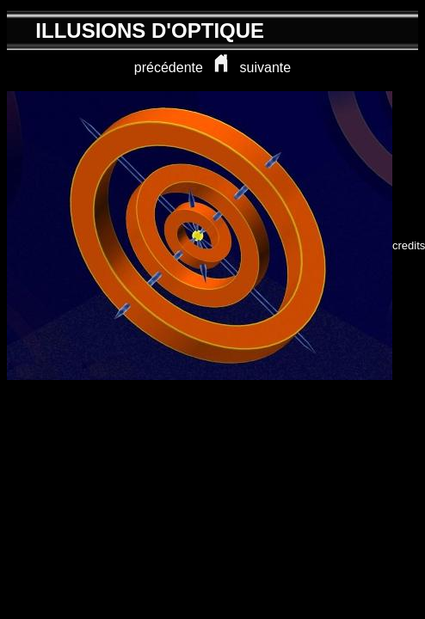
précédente (168, 67)
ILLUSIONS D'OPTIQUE (149, 30)
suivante (266, 67)
